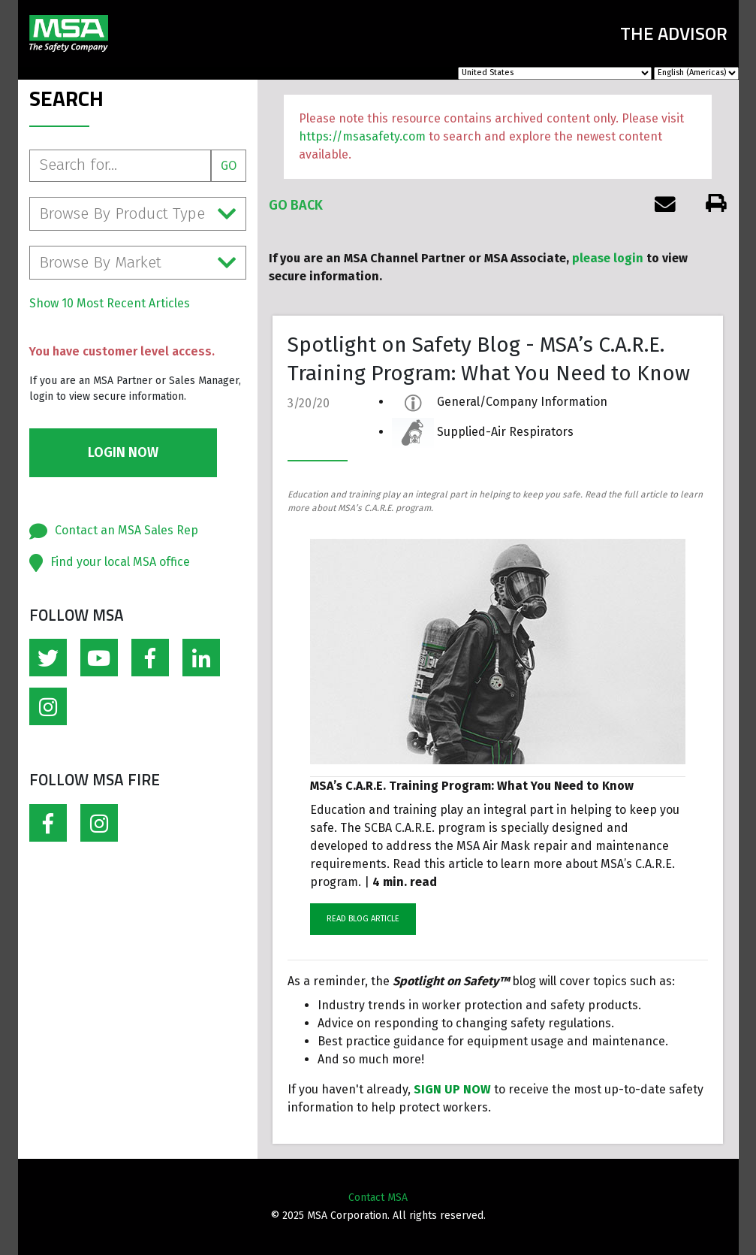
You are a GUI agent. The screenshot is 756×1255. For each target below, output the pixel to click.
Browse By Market (138, 262)
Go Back (296, 205)
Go (228, 166)
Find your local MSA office (120, 562)
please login (607, 258)
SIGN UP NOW (452, 1089)
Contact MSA (378, 1197)
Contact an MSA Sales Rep (126, 530)
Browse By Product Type (138, 213)
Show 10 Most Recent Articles (109, 303)
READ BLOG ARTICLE (363, 919)
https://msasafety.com (362, 136)
